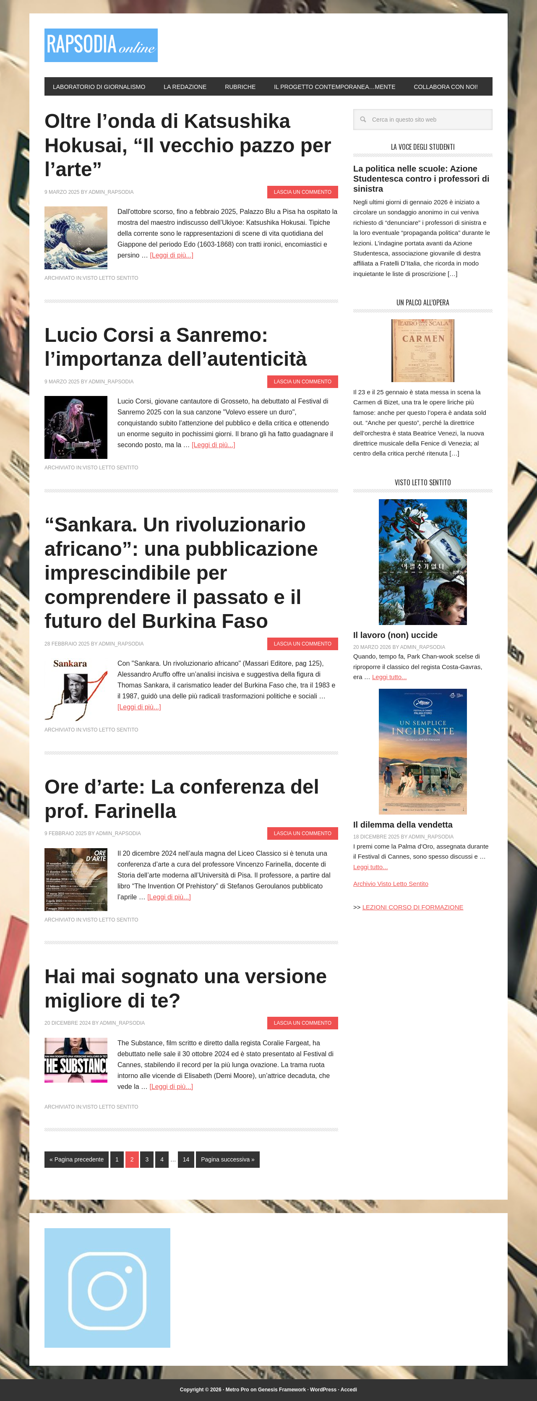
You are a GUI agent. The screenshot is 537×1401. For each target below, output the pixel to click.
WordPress (323, 1390)
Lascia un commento (302, 192)
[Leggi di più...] (171, 255)
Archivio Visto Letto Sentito (390, 883)
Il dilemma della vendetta (403, 824)
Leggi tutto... (389, 676)
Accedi (349, 1390)
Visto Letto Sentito (110, 278)
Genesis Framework (282, 1390)
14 (186, 1159)
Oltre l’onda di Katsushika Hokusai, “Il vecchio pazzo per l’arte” (189, 145)
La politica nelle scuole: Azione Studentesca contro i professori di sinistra (421, 178)
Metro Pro (237, 1390)
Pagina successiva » (228, 1159)
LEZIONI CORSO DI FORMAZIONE (413, 907)
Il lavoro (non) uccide (395, 635)
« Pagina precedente (77, 1159)
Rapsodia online (101, 45)
